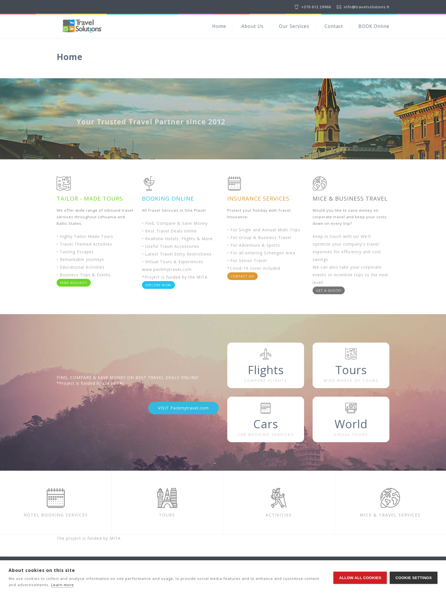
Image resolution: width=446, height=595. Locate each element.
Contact (334, 26)
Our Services (294, 26)
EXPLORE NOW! (158, 285)
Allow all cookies (360, 578)
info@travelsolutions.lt (366, 6)
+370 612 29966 (316, 6)
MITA (115, 538)
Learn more (62, 584)
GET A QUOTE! (328, 290)
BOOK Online (373, 26)
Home (219, 26)
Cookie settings (413, 578)
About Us (252, 26)
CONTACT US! (242, 276)
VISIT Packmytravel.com (183, 408)
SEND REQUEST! (73, 283)
